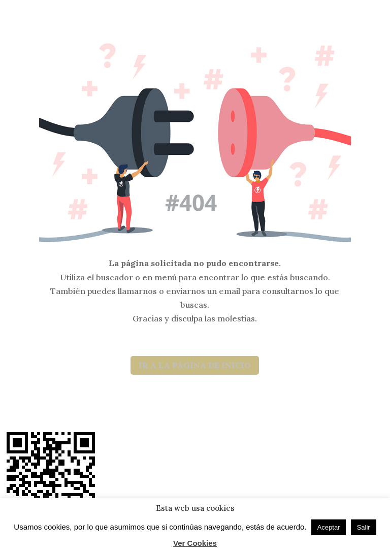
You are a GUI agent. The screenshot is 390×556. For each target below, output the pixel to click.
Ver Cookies (195, 543)
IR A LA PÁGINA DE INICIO (195, 365)
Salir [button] (363, 527)
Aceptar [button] (328, 527)
